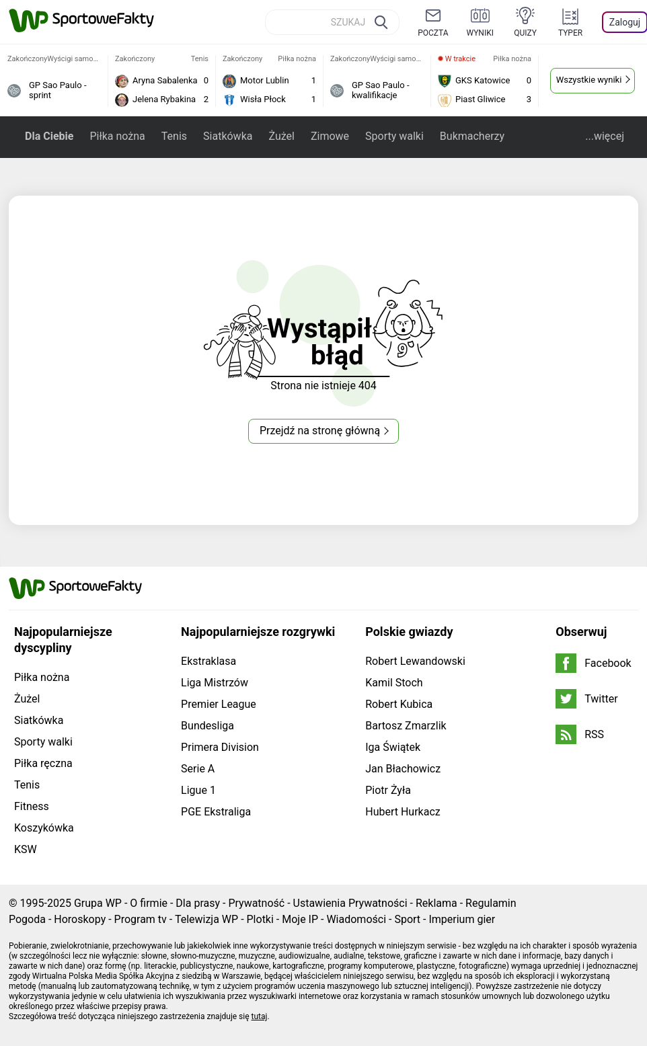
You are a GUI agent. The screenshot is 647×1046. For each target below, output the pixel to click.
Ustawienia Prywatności (350, 903)
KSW (25, 849)
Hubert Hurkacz (403, 811)
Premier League (218, 704)
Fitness (31, 806)
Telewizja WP (206, 919)
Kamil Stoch (393, 682)
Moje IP (300, 919)
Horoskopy (80, 919)
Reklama (436, 903)
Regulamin (491, 903)
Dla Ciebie (49, 136)
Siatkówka (227, 136)
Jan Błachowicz (403, 768)
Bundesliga (207, 725)
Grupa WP (98, 903)
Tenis (174, 136)
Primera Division (220, 747)
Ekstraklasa (208, 661)
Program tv (140, 919)
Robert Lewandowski (415, 661)
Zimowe (330, 136)
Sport (407, 919)
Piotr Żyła (388, 790)
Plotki (260, 919)
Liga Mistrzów (214, 682)
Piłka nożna (117, 136)
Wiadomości (356, 919)
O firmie (148, 903)
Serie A (198, 768)
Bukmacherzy (472, 136)
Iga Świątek (392, 747)
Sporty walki (394, 136)
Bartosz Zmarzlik (405, 725)
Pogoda (27, 919)
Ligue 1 (198, 790)
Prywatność (256, 903)
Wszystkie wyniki (589, 80)
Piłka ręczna (43, 763)
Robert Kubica (398, 704)
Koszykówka (44, 827)
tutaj (260, 1016)
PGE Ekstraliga (216, 811)
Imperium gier (461, 919)
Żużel (281, 136)
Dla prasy (198, 903)
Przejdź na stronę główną (320, 430)
